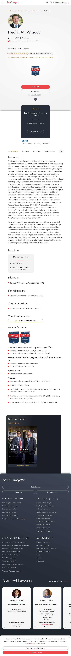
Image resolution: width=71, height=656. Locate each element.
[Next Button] (29, 608)
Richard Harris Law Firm (16, 604)
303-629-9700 (17, 263)
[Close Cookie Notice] (69, 637)
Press (38, 555)
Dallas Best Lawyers (43, 518)
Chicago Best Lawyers (43, 509)
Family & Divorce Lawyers (11, 552)
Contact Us (40, 561)
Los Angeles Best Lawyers (45, 506)
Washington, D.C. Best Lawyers (46, 512)
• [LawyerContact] (19, 627)
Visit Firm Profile (35, 132)
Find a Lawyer (12, 11)
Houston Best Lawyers (44, 515)
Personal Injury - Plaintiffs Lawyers (13, 542)
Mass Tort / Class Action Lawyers (13, 548)
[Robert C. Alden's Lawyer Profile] (47, 596)
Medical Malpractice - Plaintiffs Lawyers (15, 545)
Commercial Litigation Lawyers (12, 564)
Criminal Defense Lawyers (11, 555)
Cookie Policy (30, 643)
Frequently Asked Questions (46, 548)
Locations (25, 151)
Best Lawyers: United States (11, 503)
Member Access (52, 492)
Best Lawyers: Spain (9, 512)
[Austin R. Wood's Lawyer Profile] (16, 596)
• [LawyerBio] (16, 627)
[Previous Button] (3, 608)
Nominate (18, 492)
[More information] (21, 624)
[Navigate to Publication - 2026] (22, 446)
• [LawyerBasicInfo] (13, 627)
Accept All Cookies (35, 652)
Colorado (30, 11)
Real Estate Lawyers (9, 567)
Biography (14, 151)
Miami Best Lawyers (43, 528)
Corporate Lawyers (8, 561)
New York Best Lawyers (44, 503)
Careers (39, 558)
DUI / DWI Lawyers (8, 558)
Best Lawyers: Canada (9, 506)
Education (36, 151)
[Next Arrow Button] (61, 151)
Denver (36, 11)
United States (22, 11)
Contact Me (35, 87)
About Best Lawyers (43, 542)
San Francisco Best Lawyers (45, 521)
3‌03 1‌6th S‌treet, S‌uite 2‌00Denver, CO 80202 (21, 269)
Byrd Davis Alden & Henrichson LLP (47, 604)
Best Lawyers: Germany (10, 515)
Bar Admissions (50, 151)
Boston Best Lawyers (43, 524)
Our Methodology (42, 545)
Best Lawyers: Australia (10, 509)
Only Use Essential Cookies (35, 648)
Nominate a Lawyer (43, 552)
